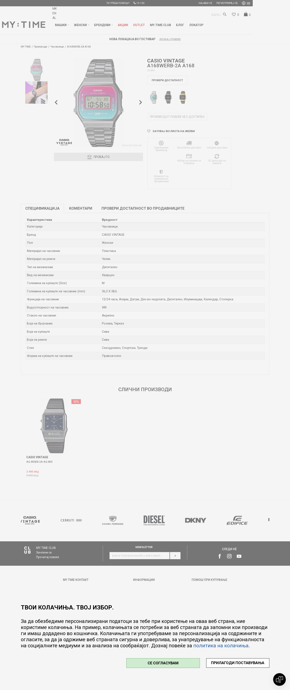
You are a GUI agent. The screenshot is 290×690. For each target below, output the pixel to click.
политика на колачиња (221, 646)
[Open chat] (279, 679)
